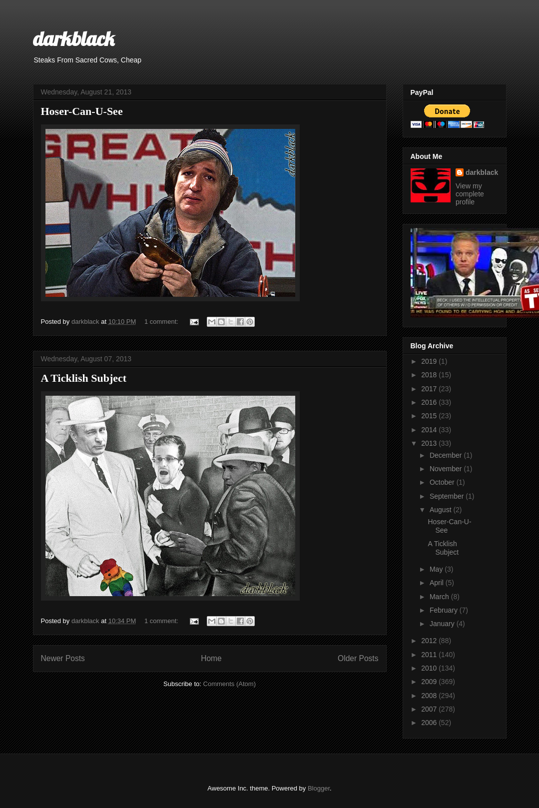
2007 (430, 709)
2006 (430, 723)
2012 (430, 641)
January (443, 624)
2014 (430, 430)
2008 (430, 696)
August (441, 510)
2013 (430, 443)
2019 (430, 361)
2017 (430, 389)
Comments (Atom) (229, 684)
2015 (430, 416)
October (443, 482)
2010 (430, 668)
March (440, 597)
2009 (430, 682)
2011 (430, 655)
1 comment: (162, 321)
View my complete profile (470, 194)
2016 (430, 402)
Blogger (319, 788)
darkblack (73, 38)
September (448, 496)
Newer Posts (63, 658)
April (438, 583)
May (437, 569)
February (445, 610)
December (447, 455)
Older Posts (358, 658)
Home (211, 658)
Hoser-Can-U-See (82, 111)
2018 (430, 375)
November (447, 469)
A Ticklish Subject (84, 378)
